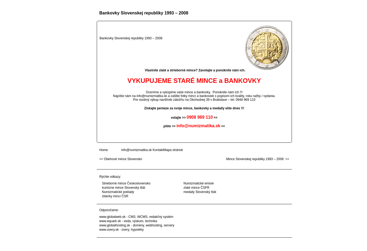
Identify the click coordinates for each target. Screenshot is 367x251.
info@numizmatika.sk (152, 96)
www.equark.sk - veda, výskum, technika (128, 221)
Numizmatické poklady (118, 192)
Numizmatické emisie (199, 183)
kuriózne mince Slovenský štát (123, 188)
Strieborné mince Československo (126, 183)
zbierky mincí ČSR (115, 196)
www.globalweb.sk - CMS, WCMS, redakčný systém (136, 217)
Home (103, 150)
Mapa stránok (173, 150)
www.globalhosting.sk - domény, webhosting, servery (137, 225)
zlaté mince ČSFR (197, 188)
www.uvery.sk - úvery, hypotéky (121, 229)
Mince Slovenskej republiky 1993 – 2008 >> (257, 159)
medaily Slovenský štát (200, 192)
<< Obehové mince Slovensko (120, 159)
